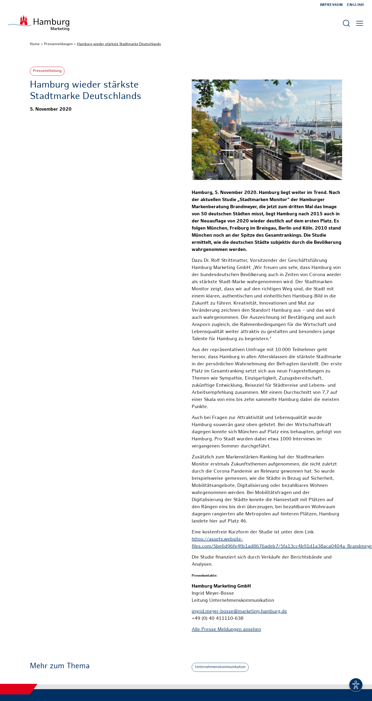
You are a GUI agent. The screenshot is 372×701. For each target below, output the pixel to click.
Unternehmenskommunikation (220, 667)
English (355, 5)
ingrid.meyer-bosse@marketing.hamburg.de (239, 611)
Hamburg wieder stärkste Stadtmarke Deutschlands (119, 44)
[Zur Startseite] (38, 23)
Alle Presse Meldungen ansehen (226, 629)
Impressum (331, 5)
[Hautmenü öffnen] (359, 23)
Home (35, 44)
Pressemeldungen (58, 44)
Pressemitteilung (47, 71)
